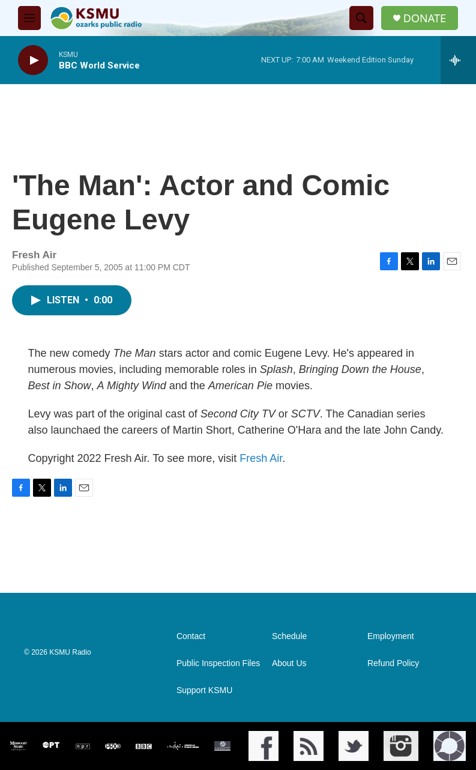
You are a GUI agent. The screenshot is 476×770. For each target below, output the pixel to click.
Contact (190, 636)
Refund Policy (393, 663)
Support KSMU (204, 690)
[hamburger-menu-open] (29, 18)
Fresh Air (261, 458)
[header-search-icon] (361, 18)
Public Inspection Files (218, 663)
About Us (289, 663)
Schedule (289, 636)
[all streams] (458, 60)
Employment (390, 636)
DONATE (424, 18)
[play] (33, 60)
